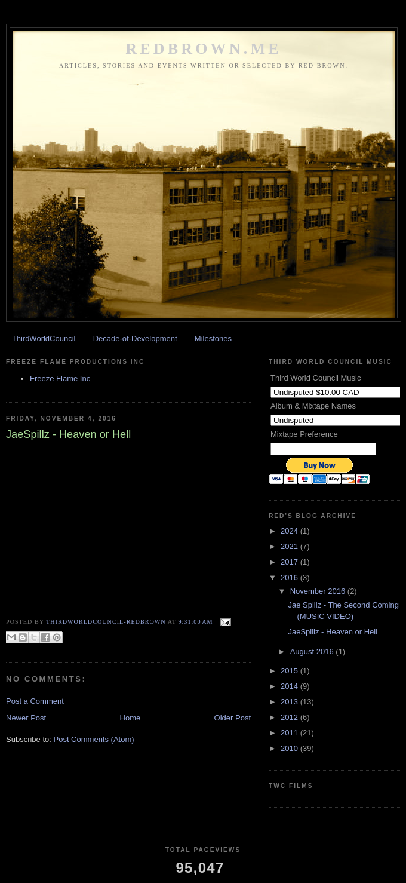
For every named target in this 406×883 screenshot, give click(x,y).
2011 (290, 732)
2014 (290, 686)
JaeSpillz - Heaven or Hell (332, 631)
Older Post (232, 717)
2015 (290, 670)
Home (130, 717)
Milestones (213, 338)
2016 (290, 577)
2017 (290, 561)
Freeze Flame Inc (60, 378)
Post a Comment (35, 701)
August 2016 (313, 651)
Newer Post (26, 717)
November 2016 (318, 591)
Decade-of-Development (135, 338)
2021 (290, 546)
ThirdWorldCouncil (44, 338)
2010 (290, 748)
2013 (290, 701)
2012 (290, 717)
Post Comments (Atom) (94, 739)
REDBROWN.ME (203, 48)
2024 (290, 530)
